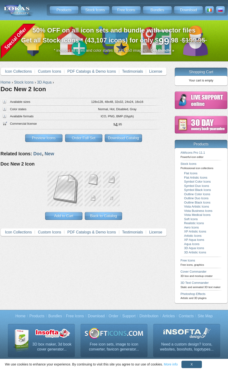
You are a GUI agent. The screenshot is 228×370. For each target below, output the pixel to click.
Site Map (205, 316)
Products (64, 10)
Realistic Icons (194, 223)
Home (20, 316)
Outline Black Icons (197, 202)
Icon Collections (18, 71)
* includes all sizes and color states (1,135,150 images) (114, 50)
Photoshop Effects (193, 295)
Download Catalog (123, 138)
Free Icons (126, 10)
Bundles (157, 10)
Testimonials (132, 71)
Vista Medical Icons (197, 215)
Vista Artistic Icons (196, 206)
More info (171, 364)
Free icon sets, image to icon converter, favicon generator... (114, 346)
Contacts (186, 316)
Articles (168, 316)
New (49, 153)
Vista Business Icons (198, 211)
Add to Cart (63, 216)
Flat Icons (190, 173)
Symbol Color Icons (197, 181)
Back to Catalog (103, 216)
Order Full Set (83, 138)
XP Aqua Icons (194, 240)
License (155, 71)
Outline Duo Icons (196, 198)
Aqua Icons (192, 244)
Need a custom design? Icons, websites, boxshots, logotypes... (187, 346)
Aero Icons (191, 227)
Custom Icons (49, 71)
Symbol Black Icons (197, 190)
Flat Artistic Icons (195, 177)
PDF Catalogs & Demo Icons (91, 71)
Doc (37, 153)
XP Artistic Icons (195, 231)
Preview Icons (44, 138)
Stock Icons (95, 10)
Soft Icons (191, 219)
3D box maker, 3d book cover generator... (51, 346)
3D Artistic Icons (195, 252)
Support (129, 316)
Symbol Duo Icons (196, 186)
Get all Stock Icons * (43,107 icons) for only (114, 37)
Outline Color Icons (197, 194)
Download (188, 10)
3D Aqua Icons (194, 248)
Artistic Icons (192, 235)
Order (113, 316)
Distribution (148, 316)
